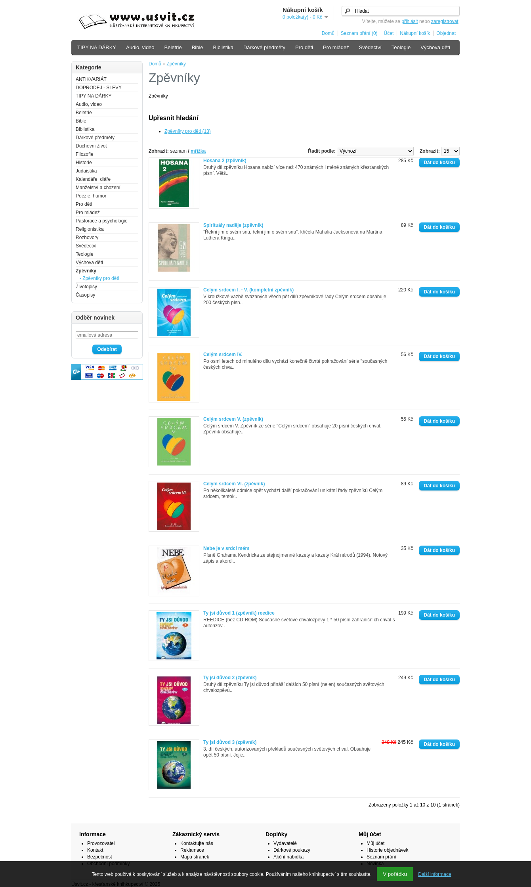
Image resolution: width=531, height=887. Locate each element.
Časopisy (85, 295)
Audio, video (140, 47)
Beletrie (173, 47)
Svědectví (370, 47)
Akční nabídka (288, 857)
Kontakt (95, 850)
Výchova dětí (435, 47)
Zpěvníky (86, 271)
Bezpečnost (99, 857)
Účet (389, 33)
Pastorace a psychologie (102, 221)
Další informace (434, 874)
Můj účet (375, 843)
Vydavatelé (285, 843)
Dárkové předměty (264, 47)
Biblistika (223, 47)
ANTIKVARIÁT (91, 79)
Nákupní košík (415, 33)
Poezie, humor (91, 196)
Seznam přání (381, 857)
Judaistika (86, 171)
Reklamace (192, 850)
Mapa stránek (194, 857)
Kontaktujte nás (196, 843)
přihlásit (409, 21)
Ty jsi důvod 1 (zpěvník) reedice (239, 613)
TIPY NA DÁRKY (96, 47)
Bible (197, 47)
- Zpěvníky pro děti (99, 278)
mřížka (198, 151)
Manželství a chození (98, 187)
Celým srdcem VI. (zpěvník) (234, 484)
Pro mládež (336, 47)
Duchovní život (91, 146)
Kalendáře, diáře (93, 179)
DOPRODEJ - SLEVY (99, 87)
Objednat (446, 33)
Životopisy (86, 286)
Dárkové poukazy (291, 850)
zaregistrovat (444, 21)
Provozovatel (101, 843)
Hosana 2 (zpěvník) (224, 160)
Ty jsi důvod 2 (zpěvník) (229, 677)
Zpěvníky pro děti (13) (187, 131)
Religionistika (90, 229)
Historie (84, 162)
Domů (328, 33)
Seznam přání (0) (359, 33)
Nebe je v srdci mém (226, 548)
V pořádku (395, 874)
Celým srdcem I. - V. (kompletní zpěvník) (248, 290)
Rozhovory (87, 237)
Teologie (401, 47)
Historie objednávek (387, 850)
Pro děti (304, 47)
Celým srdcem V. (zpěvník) (233, 419)
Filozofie (85, 154)
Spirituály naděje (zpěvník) (233, 225)
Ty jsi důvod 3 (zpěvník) (229, 742)
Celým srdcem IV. (223, 354)
